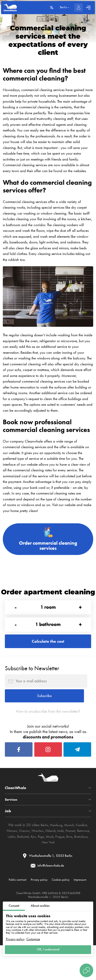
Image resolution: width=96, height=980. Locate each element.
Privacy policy (15, 937)
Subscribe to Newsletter (32, 679)
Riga (60, 857)
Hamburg (55, 846)
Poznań (80, 852)
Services (12, 821)
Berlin (42, 846)
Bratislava (44, 863)
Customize (33, 937)
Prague (81, 857)
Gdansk (58, 852)
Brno (31, 863)
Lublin (28, 857)
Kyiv (52, 857)
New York (60, 863)
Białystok (40, 857)
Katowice (15, 857)
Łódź (69, 852)
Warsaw (15, 852)
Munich (69, 846)
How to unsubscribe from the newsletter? (48, 727)
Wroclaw (44, 852)
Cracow (29, 852)
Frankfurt (83, 846)
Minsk (70, 857)
